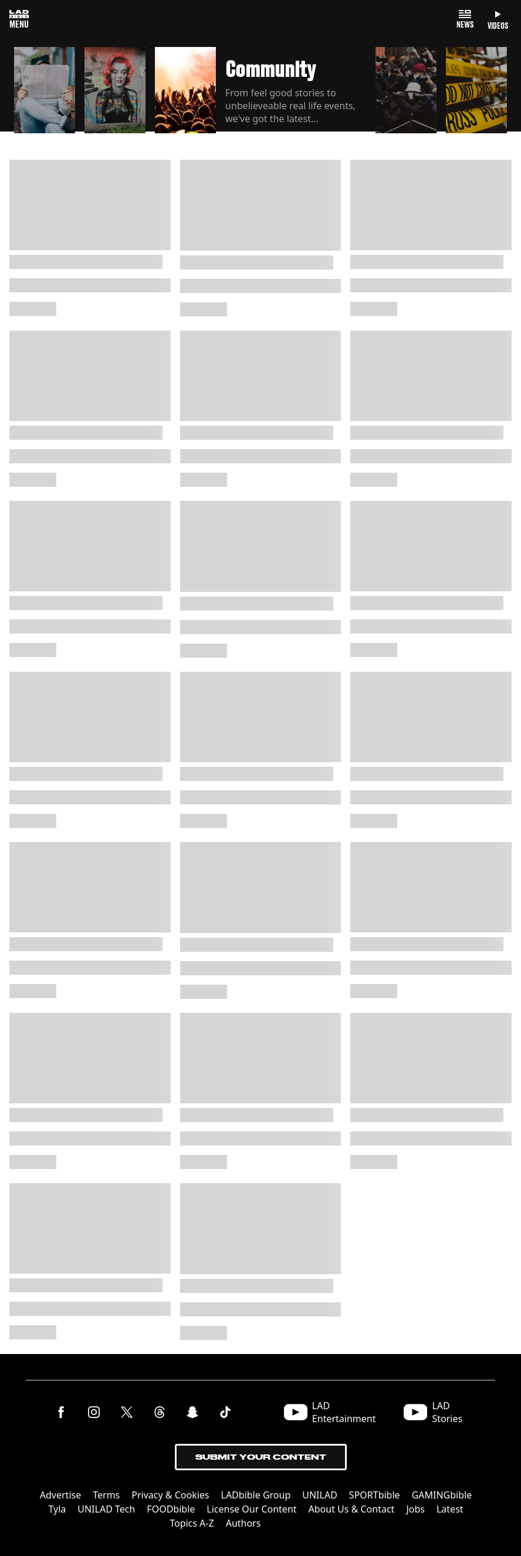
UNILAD (319, 1494)
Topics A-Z (192, 1523)
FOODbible (171, 1509)
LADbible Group (256, 1494)
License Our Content (251, 1509)
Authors (243, 1523)
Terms (106, 1494)
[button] (44, 90)
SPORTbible (374, 1494)
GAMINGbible (442, 1494)
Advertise (60, 1494)
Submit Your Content (260, 1457)
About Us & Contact (352, 1509)
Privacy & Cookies (170, 1494)
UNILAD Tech (106, 1509)
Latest (450, 1509)
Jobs (415, 1509)
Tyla (57, 1509)
